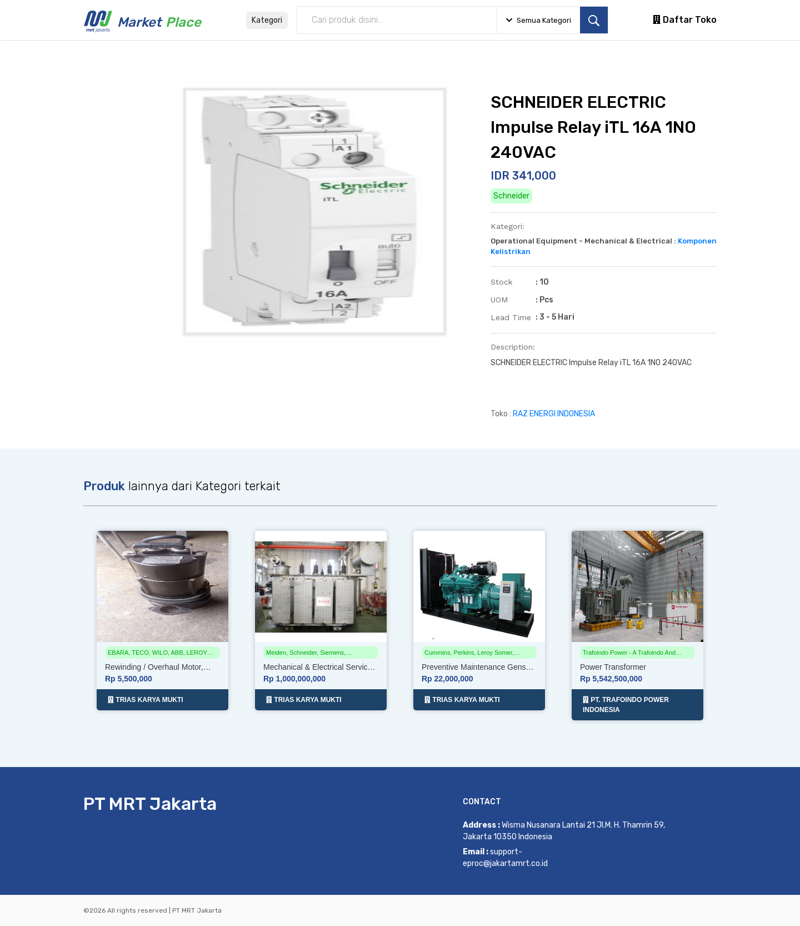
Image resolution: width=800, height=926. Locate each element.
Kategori (267, 20)
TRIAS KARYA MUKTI (145, 700)
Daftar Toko (685, 19)
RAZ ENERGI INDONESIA (554, 414)
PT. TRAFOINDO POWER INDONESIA (626, 705)
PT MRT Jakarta (150, 803)
